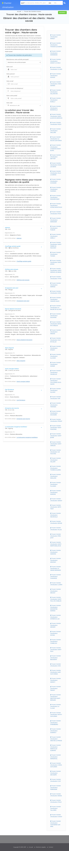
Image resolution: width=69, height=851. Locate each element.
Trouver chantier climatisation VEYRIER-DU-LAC (55, 617)
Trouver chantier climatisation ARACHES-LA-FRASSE (56, 738)
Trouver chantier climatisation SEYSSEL (55, 633)
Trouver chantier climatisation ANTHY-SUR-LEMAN (56, 714)
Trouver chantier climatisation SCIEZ (55, 292)
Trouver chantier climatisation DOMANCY (55, 730)
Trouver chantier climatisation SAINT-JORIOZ (56, 262)
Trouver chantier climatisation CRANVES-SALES (55, 299)
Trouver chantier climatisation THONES (55, 254)
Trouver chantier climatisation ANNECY (55, 36)
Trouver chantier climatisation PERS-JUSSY (55, 536)
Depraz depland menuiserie (24, 340)
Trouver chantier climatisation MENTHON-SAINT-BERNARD (55, 697)
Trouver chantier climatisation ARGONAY (55, 560)
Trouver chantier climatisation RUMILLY (55, 100)
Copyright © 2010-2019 (19, 847)
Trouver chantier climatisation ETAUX (56, 801)
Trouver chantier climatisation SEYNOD (55, 75)
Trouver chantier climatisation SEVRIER (55, 364)
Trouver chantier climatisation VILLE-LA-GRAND (55, 173)
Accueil (19, 11)
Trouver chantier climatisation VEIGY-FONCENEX (56, 427)
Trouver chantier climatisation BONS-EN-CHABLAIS (56, 323)
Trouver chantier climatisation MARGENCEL (55, 756)
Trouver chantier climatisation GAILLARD (55, 130)
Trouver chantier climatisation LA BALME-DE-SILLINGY (56, 307)
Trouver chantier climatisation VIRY (55, 397)
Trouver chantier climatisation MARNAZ (55, 284)
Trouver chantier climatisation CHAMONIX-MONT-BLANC (55, 147)
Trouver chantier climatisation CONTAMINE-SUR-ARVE (55, 823)
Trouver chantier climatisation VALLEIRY (55, 460)
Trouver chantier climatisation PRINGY (56, 420)
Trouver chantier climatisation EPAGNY (55, 348)
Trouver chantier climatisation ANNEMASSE (55, 53)
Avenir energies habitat (23, 381)
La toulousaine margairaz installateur (27, 437)
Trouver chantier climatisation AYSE (55, 665)
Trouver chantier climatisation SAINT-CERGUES (56, 443)
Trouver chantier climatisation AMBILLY (55, 236)
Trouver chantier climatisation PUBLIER (55, 228)
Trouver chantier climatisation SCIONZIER (55, 181)
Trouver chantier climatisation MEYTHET (55, 156)
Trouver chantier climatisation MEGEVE (55, 331)
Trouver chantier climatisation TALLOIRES (55, 808)
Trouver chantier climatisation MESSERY (55, 625)
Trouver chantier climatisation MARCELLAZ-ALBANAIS (55, 747)
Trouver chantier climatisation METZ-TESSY (55, 507)
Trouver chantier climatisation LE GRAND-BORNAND (55, 568)
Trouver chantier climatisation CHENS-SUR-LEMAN (56, 765)
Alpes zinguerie (21, 360)
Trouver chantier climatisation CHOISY (56, 815)
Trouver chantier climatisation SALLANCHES (55, 91)
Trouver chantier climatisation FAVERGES (55, 189)
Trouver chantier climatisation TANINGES (55, 404)
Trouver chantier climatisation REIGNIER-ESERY (55, 197)
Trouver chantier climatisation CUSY (55, 780)
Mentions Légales (41, 847)
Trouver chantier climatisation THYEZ (55, 277)
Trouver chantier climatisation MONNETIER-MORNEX (55, 608)
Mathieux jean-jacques (23, 280)
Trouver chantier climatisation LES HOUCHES (55, 451)
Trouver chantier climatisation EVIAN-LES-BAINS (56, 164)
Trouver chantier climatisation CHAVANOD (55, 576)
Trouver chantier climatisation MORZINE (55, 492)
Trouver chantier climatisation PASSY (55, 123)
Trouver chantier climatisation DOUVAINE (55, 315)
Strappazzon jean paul (23, 301)
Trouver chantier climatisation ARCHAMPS (55, 773)
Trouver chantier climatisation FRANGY (55, 688)
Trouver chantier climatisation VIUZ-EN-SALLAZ (55, 340)
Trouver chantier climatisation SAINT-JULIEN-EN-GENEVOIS (56, 116)
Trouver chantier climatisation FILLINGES (55, 484)
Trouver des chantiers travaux (32, 11)
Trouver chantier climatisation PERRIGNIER (55, 787)
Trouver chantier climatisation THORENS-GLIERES (55, 468)
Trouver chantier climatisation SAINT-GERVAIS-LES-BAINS (56, 270)
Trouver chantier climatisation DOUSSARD (55, 413)
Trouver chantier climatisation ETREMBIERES (55, 722)
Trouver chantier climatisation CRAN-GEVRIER (55, 83)
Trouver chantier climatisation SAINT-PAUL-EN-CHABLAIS (56, 599)
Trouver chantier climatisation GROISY (56, 499)
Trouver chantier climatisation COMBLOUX (55, 641)
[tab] (23, 228)
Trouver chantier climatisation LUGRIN (56, 583)
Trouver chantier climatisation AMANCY (55, 680)
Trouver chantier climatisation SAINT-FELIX (56, 649)
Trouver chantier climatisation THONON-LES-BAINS (56, 44)
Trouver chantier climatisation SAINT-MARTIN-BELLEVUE (56, 544)
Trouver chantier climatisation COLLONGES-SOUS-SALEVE (55, 381)
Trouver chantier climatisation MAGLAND (55, 476)
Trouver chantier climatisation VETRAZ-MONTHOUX (56, 205)
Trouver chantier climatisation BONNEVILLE (55, 108)
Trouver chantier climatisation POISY (55, 212)
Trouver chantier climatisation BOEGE (56, 795)
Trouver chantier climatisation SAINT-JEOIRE (56, 435)
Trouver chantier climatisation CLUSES (56, 68)
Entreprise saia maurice (23, 419)
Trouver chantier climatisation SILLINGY (55, 390)
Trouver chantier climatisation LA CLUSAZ (55, 706)
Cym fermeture (21, 400)
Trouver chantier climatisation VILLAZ (56, 528)
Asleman (19, 238)
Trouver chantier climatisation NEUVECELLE (55, 515)
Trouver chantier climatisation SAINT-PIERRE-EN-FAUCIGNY (56, 245)
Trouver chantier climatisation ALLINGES (55, 356)
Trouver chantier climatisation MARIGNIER (55, 220)
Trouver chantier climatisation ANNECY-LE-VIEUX (55, 61)
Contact (51, 847)
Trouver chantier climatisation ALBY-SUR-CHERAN (55, 672)
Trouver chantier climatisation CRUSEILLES (55, 372)
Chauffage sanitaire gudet (24, 261)
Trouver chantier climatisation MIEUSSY (55, 591)
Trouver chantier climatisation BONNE (56, 522)
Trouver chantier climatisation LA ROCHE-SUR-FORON (56, 138)
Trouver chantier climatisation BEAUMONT (55, 657)
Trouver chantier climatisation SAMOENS (55, 552)
